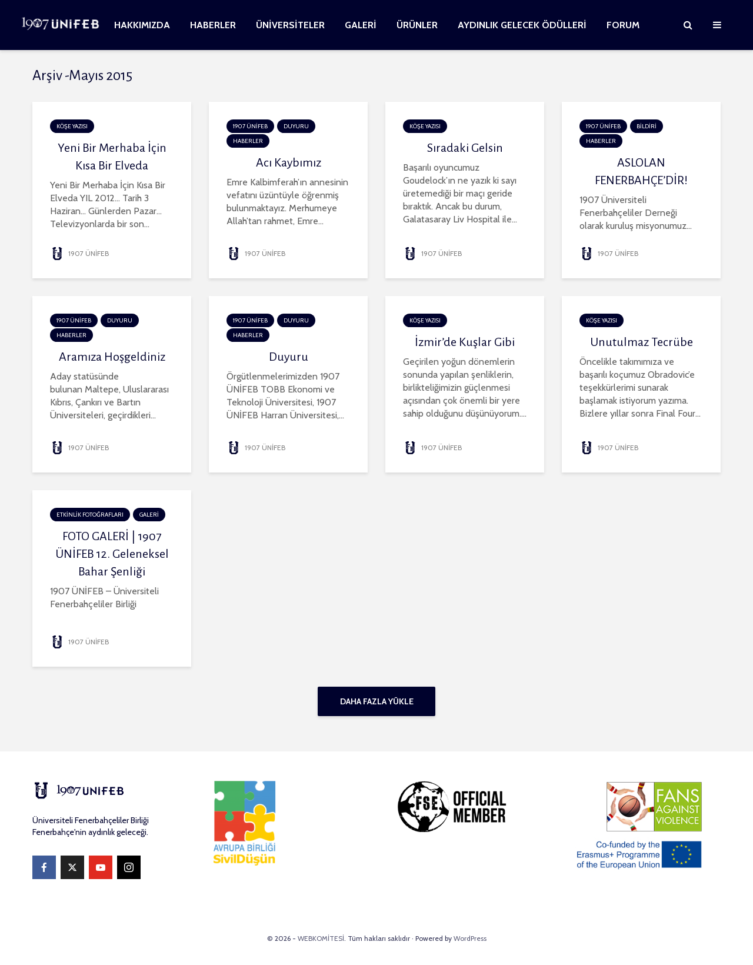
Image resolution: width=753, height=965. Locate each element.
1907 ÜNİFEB (79, 253)
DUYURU (296, 126)
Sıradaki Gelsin (465, 147)
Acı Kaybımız (288, 162)
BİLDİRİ (647, 126)
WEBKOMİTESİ (321, 938)
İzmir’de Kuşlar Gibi (465, 341)
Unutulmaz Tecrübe (641, 341)
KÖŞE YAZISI (72, 126)
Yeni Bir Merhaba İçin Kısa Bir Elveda (112, 156)
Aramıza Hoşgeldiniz (112, 356)
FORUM (623, 25)
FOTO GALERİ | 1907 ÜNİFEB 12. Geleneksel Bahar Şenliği (112, 554)
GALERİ (360, 25)
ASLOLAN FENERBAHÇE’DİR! (641, 171)
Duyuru (288, 356)
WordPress (470, 938)
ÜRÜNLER (417, 25)
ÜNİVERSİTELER (290, 25)
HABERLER (213, 25)
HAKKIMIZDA (142, 25)
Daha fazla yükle (377, 701)
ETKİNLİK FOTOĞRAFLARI (90, 514)
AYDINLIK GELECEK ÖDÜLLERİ (522, 25)
